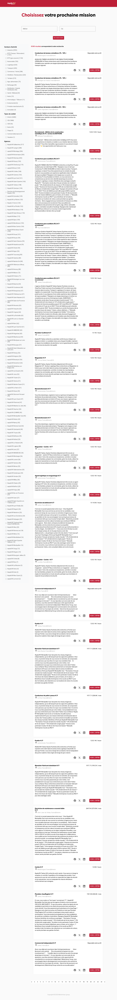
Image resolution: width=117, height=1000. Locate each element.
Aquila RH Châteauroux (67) (15, 294)
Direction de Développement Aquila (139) (16, 192)
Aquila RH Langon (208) (14, 148)
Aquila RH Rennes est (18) (15, 530)
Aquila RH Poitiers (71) (14, 276)
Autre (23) (10, 127)
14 (69, 982)
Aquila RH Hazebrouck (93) (15, 244)
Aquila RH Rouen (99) (13, 238)
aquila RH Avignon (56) (14, 356)
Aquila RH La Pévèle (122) (15, 206)
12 (62, 982)
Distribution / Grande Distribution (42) (13, 89)
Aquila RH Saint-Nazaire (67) (16, 297)
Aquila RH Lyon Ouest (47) (15, 399)
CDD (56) (10, 124)
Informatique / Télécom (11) (16, 99)
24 (105, 982)
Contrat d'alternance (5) (14, 134)
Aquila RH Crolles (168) (14, 171)
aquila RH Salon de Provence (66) (16, 301)
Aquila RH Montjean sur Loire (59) (16, 340)
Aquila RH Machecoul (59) (15, 337)
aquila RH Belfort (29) (13, 486)
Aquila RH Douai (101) (14, 234)
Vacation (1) (11, 137)
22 (98, 982)
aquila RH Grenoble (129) (14, 196)
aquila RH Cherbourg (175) (15, 164)
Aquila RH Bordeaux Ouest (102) (15, 230)
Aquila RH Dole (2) (12, 572)
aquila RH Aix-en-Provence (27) (15, 493)
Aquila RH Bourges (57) (14, 345)
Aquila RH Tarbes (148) (14, 185)
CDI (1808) (10, 120)
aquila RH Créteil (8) (13, 558)
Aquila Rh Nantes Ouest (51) (16, 384)
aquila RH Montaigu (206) (15, 151)
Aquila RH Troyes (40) (14, 432)
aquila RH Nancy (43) (13, 422)
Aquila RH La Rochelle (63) (15, 315)
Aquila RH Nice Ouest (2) (14, 575)
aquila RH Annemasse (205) (15, 154)
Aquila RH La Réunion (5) (14, 565)
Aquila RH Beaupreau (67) (15, 290)
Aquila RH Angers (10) (14, 552)
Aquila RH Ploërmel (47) (14, 402)
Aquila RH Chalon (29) (14, 483)
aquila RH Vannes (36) (14, 463)
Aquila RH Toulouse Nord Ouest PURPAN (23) (14, 523)
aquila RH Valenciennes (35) (15, 469)
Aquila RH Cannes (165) (14, 175)
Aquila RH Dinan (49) (13, 391)
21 (94, 982)
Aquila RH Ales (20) (13, 527)
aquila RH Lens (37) (13, 449)
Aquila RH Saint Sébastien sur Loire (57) (16, 348)
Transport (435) (12, 68)
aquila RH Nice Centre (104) (15, 226)
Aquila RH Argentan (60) (14, 333)
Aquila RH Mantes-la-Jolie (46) (16, 406)
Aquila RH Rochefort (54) (15, 363)
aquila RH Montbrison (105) (15, 223)
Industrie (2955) (12, 50)
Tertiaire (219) (11, 78)
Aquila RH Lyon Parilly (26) (15, 506)
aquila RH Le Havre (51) (14, 387)
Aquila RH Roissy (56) (13, 353)
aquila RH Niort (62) (13, 323)
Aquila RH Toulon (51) (14, 377)
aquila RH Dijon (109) (13, 220)
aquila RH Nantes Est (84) (15, 261)
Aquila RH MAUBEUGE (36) (15, 453)
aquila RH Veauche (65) (14, 309)
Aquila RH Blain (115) (13, 216)
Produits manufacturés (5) (15, 106)
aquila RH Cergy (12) (13, 548)
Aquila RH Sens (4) (13, 569)
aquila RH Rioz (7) (12, 562)
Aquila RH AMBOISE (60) (14, 330)
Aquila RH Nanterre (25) (14, 512)
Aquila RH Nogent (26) (14, 509)
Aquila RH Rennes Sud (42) (15, 426)
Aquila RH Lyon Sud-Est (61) (15, 327)
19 (87, 982)
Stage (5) (10, 130)
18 (83, 982)
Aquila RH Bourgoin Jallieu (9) (16, 555)
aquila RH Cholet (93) (13, 248)
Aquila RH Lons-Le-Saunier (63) (15, 319)
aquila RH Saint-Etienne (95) (15, 241)
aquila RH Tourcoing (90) (14, 254)
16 (76, 982)
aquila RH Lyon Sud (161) (14, 178)
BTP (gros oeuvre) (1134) (15, 58)
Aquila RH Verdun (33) (14, 476)
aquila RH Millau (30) (13, 480)
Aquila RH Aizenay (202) (14, 158)
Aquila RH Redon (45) (13, 419)
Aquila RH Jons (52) (13, 374)
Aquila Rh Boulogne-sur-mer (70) (16, 280)
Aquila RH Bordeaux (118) (15, 209)
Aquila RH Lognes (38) (14, 446)
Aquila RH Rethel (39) (13, 439)
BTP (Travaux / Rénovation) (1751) (15, 54)
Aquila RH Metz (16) (13, 534)
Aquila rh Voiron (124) (14, 203)
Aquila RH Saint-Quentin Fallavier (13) (14, 541)
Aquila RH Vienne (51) (14, 381)
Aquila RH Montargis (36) (15, 456)
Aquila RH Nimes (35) (13, 466)
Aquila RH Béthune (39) (14, 436)
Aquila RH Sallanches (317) (15, 144)
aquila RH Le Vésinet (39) (15, 443)
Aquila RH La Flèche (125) (15, 199)
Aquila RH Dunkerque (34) (15, 473)
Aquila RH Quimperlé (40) (15, 429)
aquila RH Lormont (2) (14, 579)
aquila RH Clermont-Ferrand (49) (15, 395)
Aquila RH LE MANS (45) (14, 412)
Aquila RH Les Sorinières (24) (16, 516)
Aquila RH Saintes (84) (14, 258)
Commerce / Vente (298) (15, 71)
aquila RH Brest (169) (13, 168)
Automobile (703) (12, 61)
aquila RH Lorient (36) (13, 459)
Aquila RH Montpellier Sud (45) (16, 416)
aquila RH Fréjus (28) (13, 490)
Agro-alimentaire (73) (14, 81)
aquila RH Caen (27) (13, 498)
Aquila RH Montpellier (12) (15, 545)
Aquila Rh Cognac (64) (14, 312)
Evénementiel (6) (12, 103)
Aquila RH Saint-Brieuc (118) (16, 213)
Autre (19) (10, 96)
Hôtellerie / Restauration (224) (16, 75)
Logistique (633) (12, 65)
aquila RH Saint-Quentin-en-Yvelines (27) (15, 501)
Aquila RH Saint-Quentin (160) (16, 181)
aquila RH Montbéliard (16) (15, 537)
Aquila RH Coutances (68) (15, 287)
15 (73, 982)
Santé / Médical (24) (13, 93)
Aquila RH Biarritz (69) (14, 284)
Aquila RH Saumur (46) (14, 409)
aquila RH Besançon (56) (14, 359)
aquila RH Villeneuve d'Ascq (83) (15, 265)
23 (101, 982)
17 (80, 982)
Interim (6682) (11, 117)
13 (65, 982)
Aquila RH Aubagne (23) (14, 519)
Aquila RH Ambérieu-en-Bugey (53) (14, 367)
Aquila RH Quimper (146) (14, 188)
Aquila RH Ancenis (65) (14, 305)
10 (55, 982)
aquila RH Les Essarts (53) (15, 371)
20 (90, 982)
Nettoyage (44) (12, 85)
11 (58, 982)
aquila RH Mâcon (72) (13, 272)
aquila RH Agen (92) (13, 251)
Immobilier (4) (11, 110)
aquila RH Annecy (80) (14, 269)
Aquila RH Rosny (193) (14, 161)
